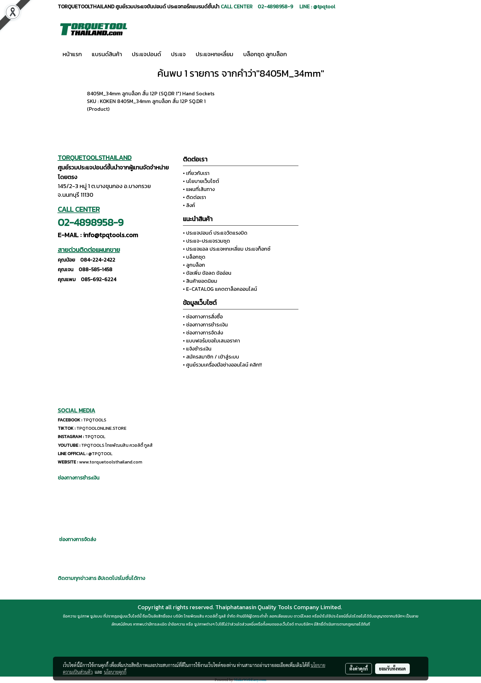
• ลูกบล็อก (194, 265)
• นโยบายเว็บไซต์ (201, 181)
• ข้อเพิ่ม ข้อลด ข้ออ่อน (207, 273)
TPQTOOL (95, 436)
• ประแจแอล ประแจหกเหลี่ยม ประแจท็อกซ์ (227, 249)
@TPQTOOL (100, 453)
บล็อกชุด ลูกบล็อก (265, 54)
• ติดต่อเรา (194, 197)
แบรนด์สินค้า (107, 54)
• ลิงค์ (189, 205)
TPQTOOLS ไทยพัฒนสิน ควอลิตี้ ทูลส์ (117, 445)
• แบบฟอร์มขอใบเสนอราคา (211, 340)
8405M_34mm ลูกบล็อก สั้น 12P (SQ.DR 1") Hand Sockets (150, 93)
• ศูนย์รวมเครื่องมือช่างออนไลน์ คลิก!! (222, 364)
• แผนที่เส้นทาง (199, 189)
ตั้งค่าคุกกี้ (358, 668)
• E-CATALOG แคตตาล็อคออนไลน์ (220, 289)
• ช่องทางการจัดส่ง (203, 332)
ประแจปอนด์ (146, 54)
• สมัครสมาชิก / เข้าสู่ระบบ (211, 356)
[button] (301, 54)
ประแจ (178, 54)
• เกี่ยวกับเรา (196, 173)
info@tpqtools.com (110, 235)
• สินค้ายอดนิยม (200, 281)
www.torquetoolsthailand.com (110, 462)
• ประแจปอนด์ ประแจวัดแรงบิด (215, 233)
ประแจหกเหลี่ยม (214, 54)
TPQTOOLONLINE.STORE (101, 428)
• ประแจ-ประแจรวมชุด (206, 241)
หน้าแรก (72, 54)
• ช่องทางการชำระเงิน (205, 324)
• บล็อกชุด (194, 257)
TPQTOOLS (94, 420)
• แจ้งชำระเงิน (197, 348)
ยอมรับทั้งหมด (392, 668)
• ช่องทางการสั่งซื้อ (203, 316)
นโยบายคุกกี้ (115, 672)
